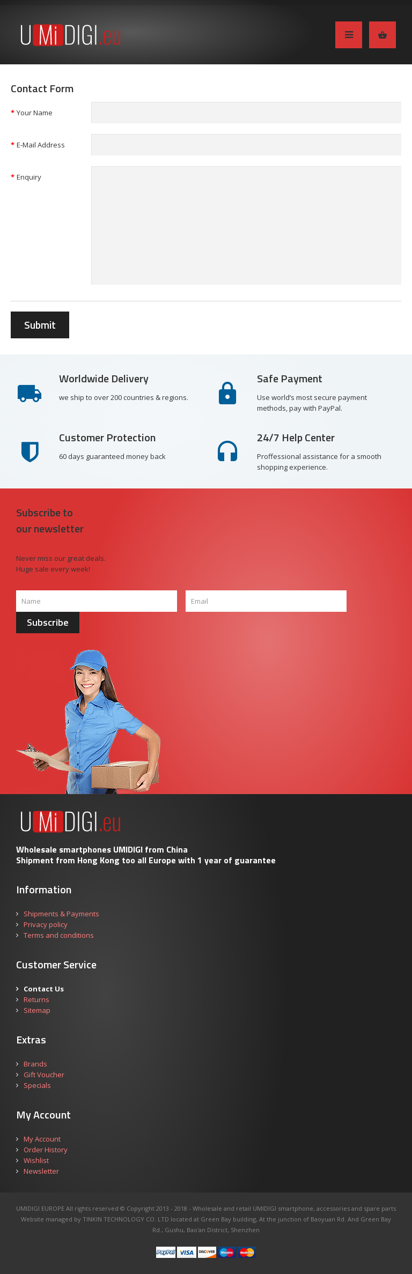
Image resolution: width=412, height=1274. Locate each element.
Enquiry (29, 177)
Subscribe (48, 622)
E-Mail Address (41, 145)
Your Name (35, 112)
